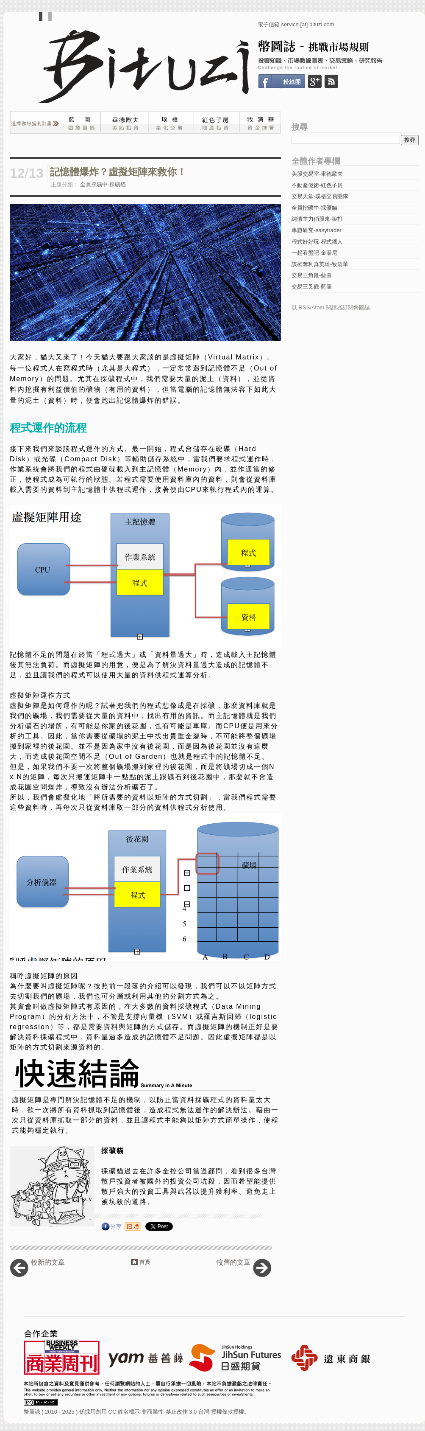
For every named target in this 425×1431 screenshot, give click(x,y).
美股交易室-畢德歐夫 (317, 174)
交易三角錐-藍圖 (312, 275)
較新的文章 (48, 1262)
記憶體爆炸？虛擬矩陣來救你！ (118, 172)
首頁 (144, 1262)
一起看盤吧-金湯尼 (314, 253)
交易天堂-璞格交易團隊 (320, 196)
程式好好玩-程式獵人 (317, 241)
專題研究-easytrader (317, 230)
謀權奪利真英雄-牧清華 (320, 264)
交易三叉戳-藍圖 (312, 286)
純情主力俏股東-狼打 (317, 219)
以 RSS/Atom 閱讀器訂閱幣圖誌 (331, 307)
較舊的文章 (233, 1262)
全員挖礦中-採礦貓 (103, 184)
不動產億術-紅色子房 (317, 185)
